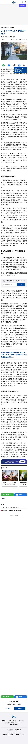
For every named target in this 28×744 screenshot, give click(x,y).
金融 (7, 27)
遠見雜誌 (4, 721)
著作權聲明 (10, 730)
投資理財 (12, 27)
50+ (19, 723)
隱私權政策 (18, 730)
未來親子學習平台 (10, 723)
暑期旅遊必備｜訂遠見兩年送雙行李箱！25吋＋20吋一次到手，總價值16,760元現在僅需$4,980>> (14, 354)
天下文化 (21, 721)
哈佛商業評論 (13, 721)
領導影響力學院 (14, 725)
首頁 (3, 27)
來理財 (3, 499)
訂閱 (21, 284)
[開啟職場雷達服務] (14, 461)
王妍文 (2, 39)
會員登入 (8, 708)
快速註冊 (19, 708)
